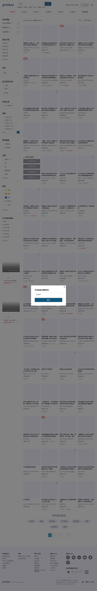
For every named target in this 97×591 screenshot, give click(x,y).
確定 (48, 300)
